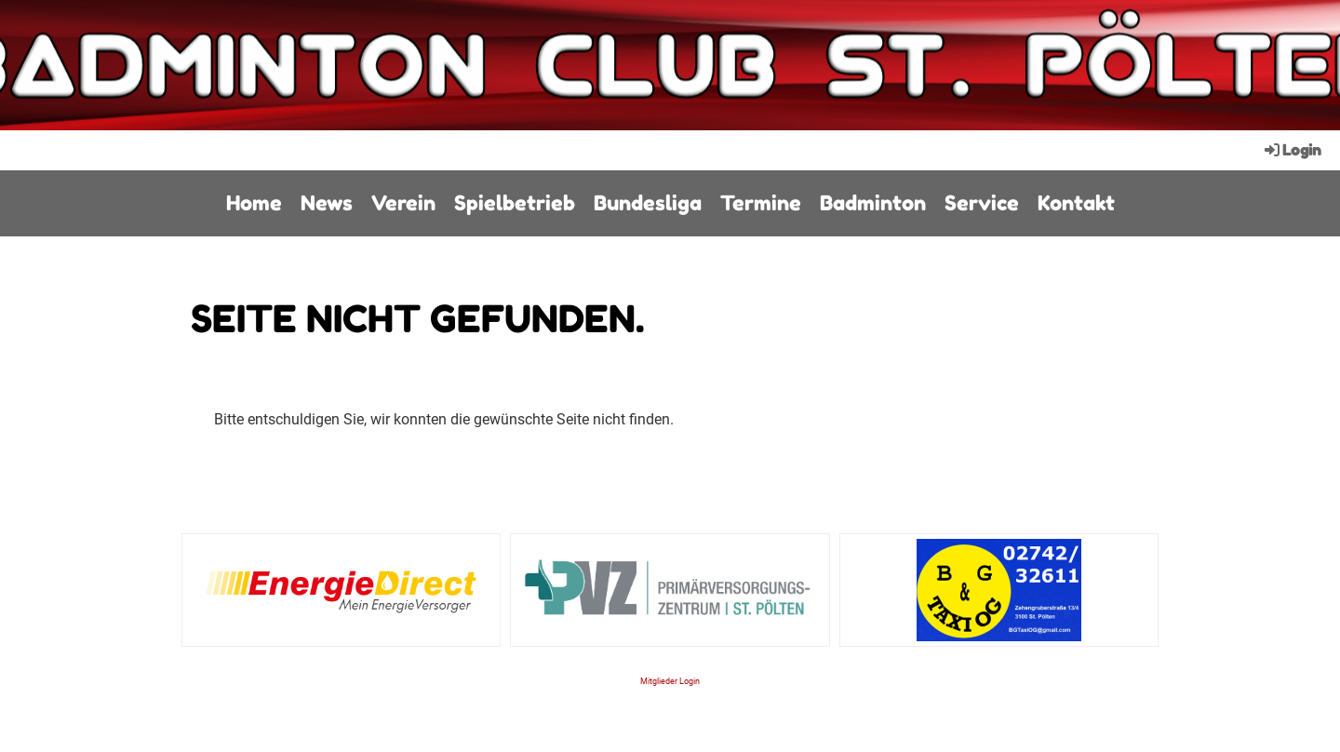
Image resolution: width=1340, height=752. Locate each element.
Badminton (873, 203)
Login (1291, 150)
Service (982, 203)
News (327, 203)
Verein (403, 203)
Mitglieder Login (670, 681)
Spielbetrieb (514, 203)
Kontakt (1076, 203)
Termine (760, 203)
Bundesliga (648, 203)
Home (254, 203)
